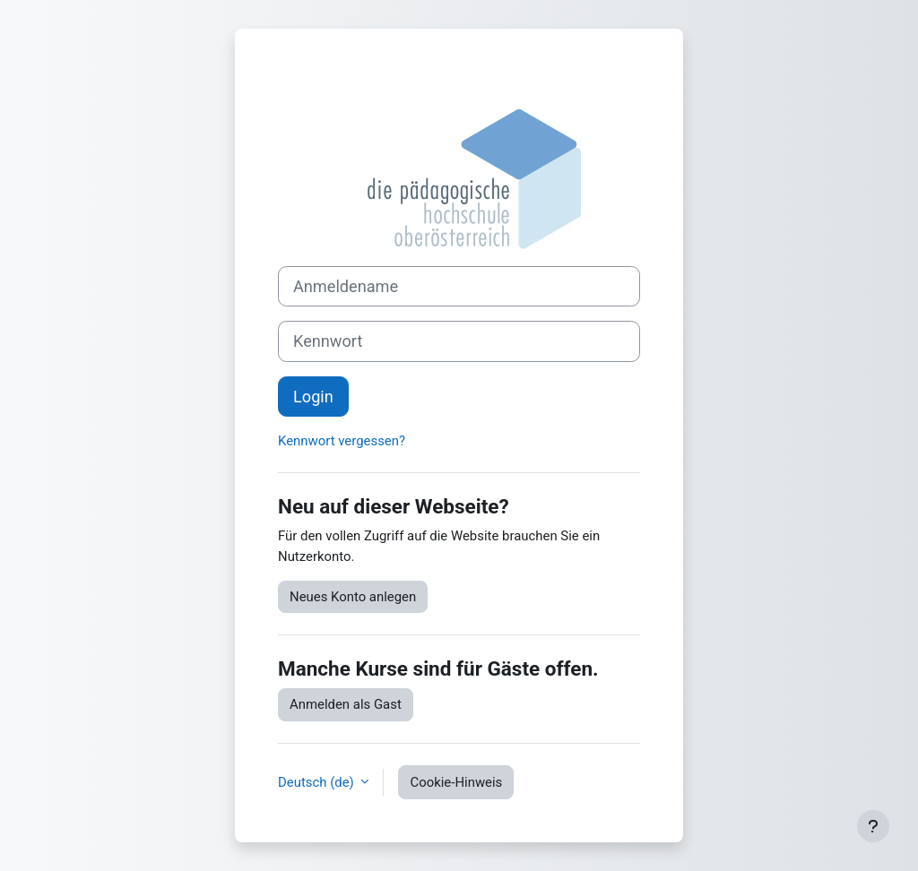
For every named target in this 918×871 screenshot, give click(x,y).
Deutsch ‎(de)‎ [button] (317, 782)
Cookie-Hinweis (456, 782)
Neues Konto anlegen (353, 597)
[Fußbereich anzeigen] (873, 826)
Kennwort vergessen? (341, 441)
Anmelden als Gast (346, 704)
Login (313, 396)
